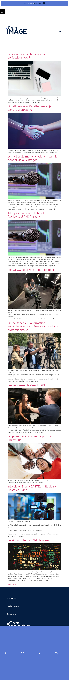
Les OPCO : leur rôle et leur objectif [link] (31, 269)
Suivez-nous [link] (11, 614)
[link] (2, 11)
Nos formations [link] (13, 606)
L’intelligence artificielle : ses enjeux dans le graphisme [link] (31, 108)
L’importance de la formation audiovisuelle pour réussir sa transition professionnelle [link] (33, 326)
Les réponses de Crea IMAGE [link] (27, 385)
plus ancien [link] (12, 584)
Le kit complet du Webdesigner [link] (29, 540)
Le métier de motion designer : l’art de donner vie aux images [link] (33, 158)
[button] (60, 31)
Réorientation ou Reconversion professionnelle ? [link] (28, 55)
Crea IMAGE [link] (11, 598)
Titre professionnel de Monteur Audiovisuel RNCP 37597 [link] (28, 214)
